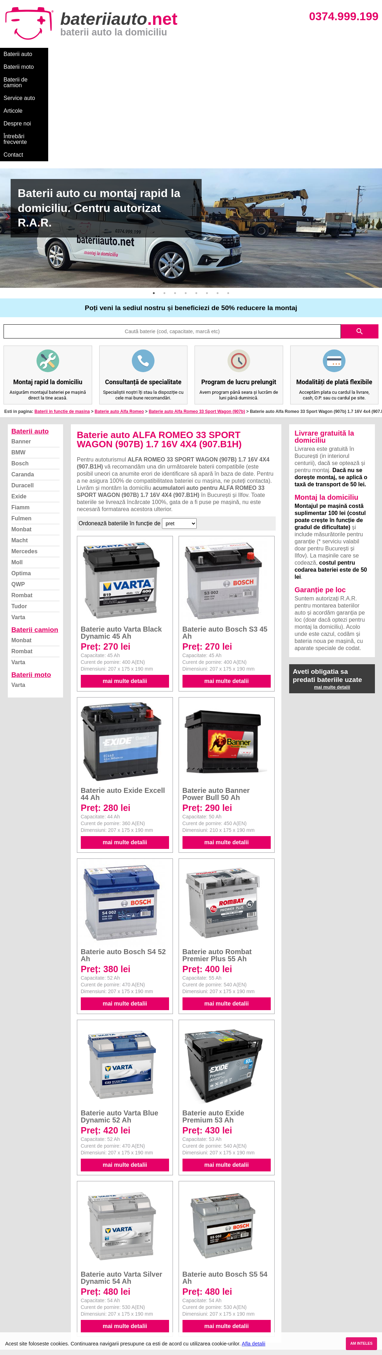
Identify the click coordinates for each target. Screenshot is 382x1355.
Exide (19, 396)
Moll (17, 462)
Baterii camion (34, 529)
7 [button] (217, 192)
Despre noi (215, 54)
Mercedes (24, 451)
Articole (183, 54)
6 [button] (206, 192)
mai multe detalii (125, 580)
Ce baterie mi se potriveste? (40, 1273)
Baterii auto (18, 54)
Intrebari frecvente (28, 1289)
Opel (197, 1320)
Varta (18, 517)
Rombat (22, 495)
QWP (18, 484)
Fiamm (20, 407)
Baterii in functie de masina (62, 310)
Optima (21, 473)
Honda (200, 1328)
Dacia (199, 1273)
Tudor (19, 506)
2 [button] (164, 192)
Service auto (149, 54)
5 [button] (196, 192)
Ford (197, 1281)
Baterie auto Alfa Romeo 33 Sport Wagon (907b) (197, 310)
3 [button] (175, 192)
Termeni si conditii (28, 1296)
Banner (21, 341)
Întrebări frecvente (259, 54)
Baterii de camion (102, 54)
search (359, 230)
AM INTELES (361, 1343)
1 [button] (153, 192)
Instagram (19, 1312)
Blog (12, 1265)
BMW (18, 352)
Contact (301, 54)
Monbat (21, 429)
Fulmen (21, 418)
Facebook (18, 1304)
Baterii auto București (309, 1265)
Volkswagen (206, 1296)
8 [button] (228, 192)
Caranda (22, 374)
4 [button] (185, 192)
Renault (201, 1304)
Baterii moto (56, 54)
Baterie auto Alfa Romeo (119, 310)
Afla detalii (253, 1343)
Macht (19, 440)
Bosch (20, 363)
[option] (191, 127)
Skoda (199, 1289)
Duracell (22, 385)
